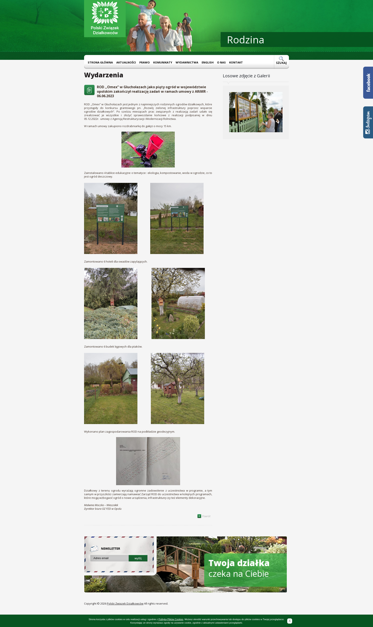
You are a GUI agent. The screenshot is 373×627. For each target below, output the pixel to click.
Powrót (203, 516)
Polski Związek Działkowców (125, 603)
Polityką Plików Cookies (171, 619)
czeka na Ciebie (239, 568)
